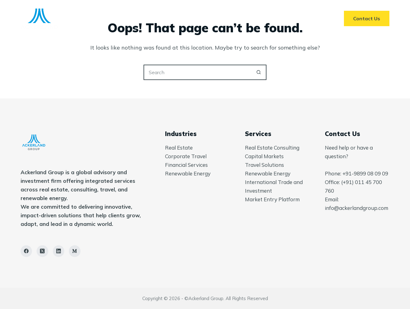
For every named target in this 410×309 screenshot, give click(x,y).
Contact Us (366, 18)
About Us (221, 18)
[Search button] (258, 72)
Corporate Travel (186, 156)
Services (179, 18)
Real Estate (179, 147)
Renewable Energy (188, 173)
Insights (263, 18)
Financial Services (186, 165)
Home (143, 18)
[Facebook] (26, 251)
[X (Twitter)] (42, 251)
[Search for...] (197, 72)
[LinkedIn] (59, 251)
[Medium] (75, 251)
